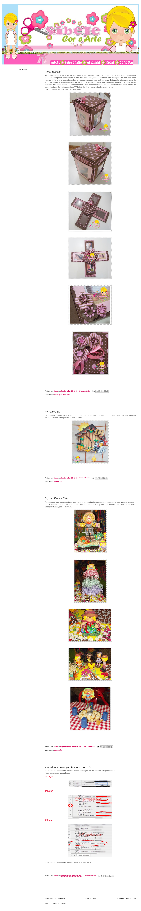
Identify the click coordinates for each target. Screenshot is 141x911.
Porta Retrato (53, 71)
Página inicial (91, 898)
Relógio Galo (52, 411)
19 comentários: (85, 391)
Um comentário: (90, 876)
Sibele (45, 29)
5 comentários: (85, 478)
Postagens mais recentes (55, 898)
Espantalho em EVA (56, 498)
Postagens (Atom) (59, 903)
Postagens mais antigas (126, 898)
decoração (58, 394)
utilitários (66, 394)
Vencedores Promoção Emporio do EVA (68, 767)
